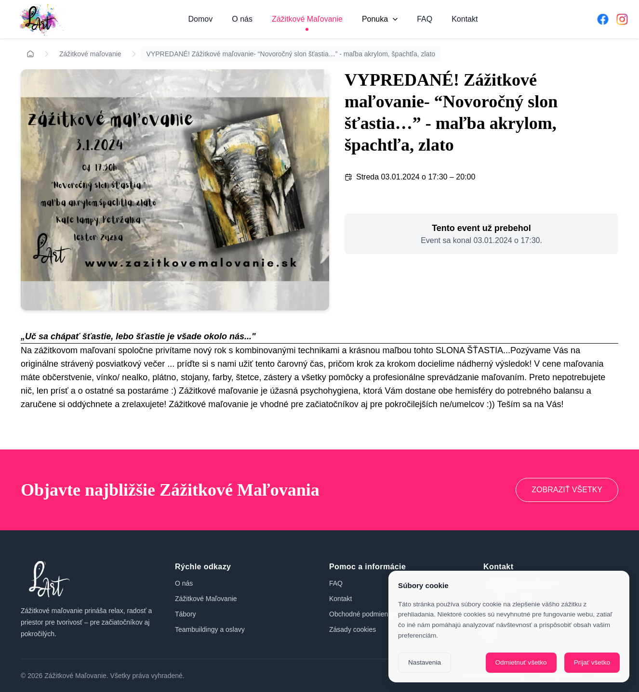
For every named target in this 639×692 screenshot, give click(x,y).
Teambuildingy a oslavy (210, 629)
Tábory (185, 614)
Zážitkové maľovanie (90, 54)
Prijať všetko (592, 662)
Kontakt (465, 19)
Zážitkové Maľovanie (307, 19)
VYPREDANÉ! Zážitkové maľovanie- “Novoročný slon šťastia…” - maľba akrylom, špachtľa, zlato (290, 54)
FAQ (424, 19)
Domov (200, 19)
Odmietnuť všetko (521, 662)
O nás (242, 19)
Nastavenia (424, 662)
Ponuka (380, 19)
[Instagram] (622, 19)
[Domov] (40, 19)
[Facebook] (603, 19)
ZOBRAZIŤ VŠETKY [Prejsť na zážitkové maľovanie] (567, 490)
